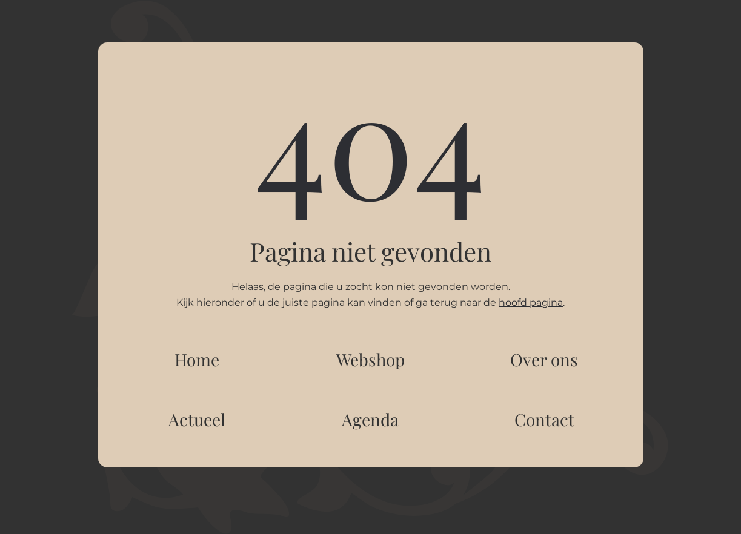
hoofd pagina (531, 302)
